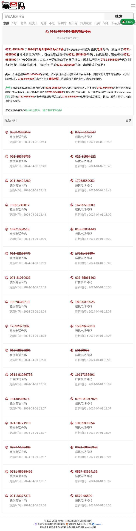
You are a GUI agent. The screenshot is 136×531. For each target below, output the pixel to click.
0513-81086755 (21, 374)
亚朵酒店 (117, 23)
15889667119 (85, 326)
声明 (7, 87)
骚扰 (94, 49)
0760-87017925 (86, 399)
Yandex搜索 (90, 527)
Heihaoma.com (72, 521)
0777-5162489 (20, 447)
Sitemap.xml (86, 521)
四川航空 (86, 23)
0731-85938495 (21, 471)
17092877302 (19, 326)
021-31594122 (85, 156)
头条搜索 (71, 527)
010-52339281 (20, 350)
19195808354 (85, 423)
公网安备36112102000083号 (50, 524)
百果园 (62, 23)
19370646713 (19, 302)
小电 (52, 23)
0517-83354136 (86, 471)
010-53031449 (85, 229)
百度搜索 (53, 527)
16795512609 (85, 205)
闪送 (106, 23)
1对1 (15, 23)
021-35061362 (85, 277)
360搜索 (62, 527)
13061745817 (19, 205)
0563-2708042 (20, 132)
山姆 (97, 23)
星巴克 (73, 23)
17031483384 (85, 253)
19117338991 (85, 374)
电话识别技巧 (32, 110)
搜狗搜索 (44, 527)
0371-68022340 (86, 447)
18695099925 (85, 302)
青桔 (23, 23)
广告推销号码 (83, 282)
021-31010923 (20, 277)
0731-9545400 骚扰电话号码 (70, 31)
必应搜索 (80, 527)
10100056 (82, 350)
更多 (128, 120)
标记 (84, 49)
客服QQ (127, 21)
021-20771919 (20, 423)
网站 (7, 96)
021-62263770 (20, 253)
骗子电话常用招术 (52, 110)
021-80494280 (20, 181)
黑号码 (61, 521)
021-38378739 (20, 156)
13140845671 (19, 399)
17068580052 (85, 181)
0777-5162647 (85, 132)
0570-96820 (83, 496)
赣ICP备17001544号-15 (79, 524)
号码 (106, 49)
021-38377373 (20, 496)
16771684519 (19, 229)
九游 (43, 23)
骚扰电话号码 (18, 136)
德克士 (33, 23)
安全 (80, 78)
